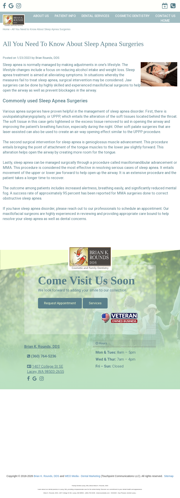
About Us (41, 16)
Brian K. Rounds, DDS (42, 346)
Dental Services (95, 16)
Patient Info (65, 16)
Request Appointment (60, 303)
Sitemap (168, 476)
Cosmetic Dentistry (132, 16)
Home (165, 20)
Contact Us (165, 16)
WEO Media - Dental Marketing (82, 476)
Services (95, 303)
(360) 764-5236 (43, 356)
